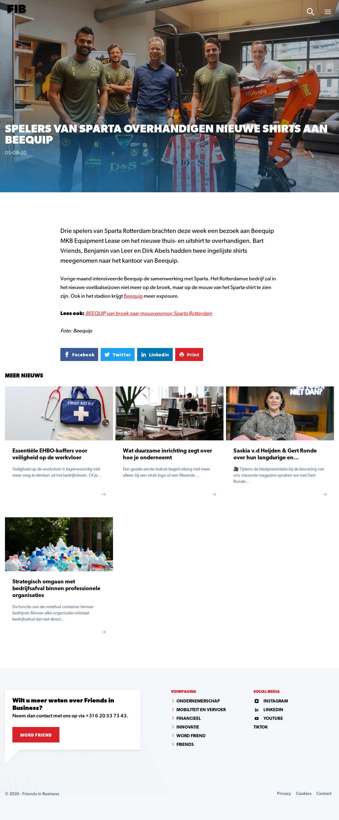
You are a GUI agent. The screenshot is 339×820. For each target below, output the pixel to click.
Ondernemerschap (198, 701)
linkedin (268, 710)
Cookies (303, 793)
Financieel (188, 718)
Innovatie (187, 727)
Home (10, 203)
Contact (324, 793)
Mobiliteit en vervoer (201, 710)
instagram (271, 701)
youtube (268, 718)
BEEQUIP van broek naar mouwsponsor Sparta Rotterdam (148, 313)
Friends (185, 744)
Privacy (284, 793)
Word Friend (36, 735)
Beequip (133, 296)
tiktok (261, 727)
